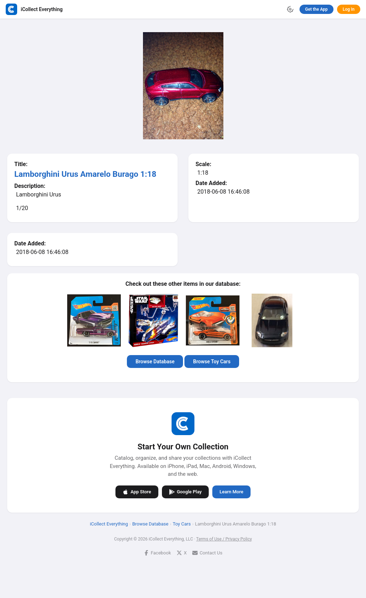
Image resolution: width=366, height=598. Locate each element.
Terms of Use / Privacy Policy (224, 538)
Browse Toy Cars (212, 361)
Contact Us (207, 552)
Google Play (185, 491)
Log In (349, 9)
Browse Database (154, 361)
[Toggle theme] (290, 9)
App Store (137, 491)
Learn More (231, 491)
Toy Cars (182, 523)
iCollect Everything (109, 523)
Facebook (157, 552)
